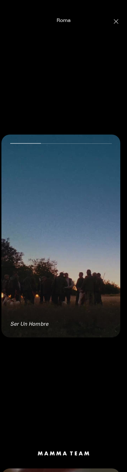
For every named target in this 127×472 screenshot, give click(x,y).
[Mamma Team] (63, 449)
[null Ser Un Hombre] (60, 232)
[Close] (116, 17)
